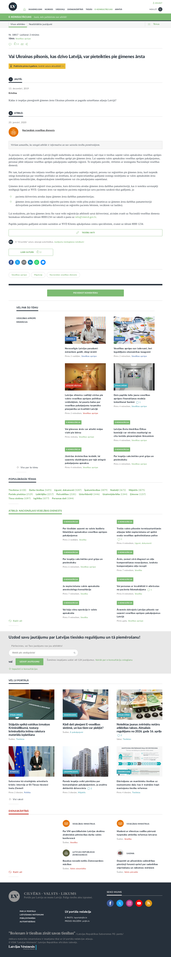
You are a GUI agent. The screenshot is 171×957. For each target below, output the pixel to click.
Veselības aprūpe (23, 39)
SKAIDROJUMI (35, 9)
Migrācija (38, 275)
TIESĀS (89, 9)
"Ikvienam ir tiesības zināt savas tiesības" (42, 933)
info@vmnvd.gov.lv (85, 217)
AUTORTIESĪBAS (27, 922)
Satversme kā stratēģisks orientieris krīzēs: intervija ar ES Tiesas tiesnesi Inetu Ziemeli (28, 784)
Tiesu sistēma (20, 498)
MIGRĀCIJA (22, 322)
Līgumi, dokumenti (67, 490)
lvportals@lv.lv (80, 918)
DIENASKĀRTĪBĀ (75, 9)
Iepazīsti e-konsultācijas (25, 669)
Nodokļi (118, 490)
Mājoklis (137, 490)
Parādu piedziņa (21, 494)
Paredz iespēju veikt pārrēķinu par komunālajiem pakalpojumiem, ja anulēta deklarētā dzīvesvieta (85, 784)
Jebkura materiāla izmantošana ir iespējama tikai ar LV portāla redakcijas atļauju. (51, 939)
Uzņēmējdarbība (115, 494)
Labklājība (45, 494)
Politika (27, 793)
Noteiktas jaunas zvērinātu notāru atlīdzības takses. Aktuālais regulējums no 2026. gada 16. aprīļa (139, 728)
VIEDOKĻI (60, 9)
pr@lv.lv (86, 921)
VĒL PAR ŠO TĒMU (27, 307)
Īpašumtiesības (96, 490)
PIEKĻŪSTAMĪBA (27, 918)
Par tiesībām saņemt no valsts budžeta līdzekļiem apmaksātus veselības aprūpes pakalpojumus (85, 532)
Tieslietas (17, 490)
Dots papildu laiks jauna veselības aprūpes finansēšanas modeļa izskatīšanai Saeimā (132, 398)
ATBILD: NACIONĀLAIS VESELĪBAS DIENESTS (35, 511)
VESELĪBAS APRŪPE (26, 318)
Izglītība (41, 498)
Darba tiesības (40, 490)
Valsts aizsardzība (78, 869)
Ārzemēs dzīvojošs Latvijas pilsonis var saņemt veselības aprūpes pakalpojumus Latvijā (138, 613)
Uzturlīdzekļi (89, 494)
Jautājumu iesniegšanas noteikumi (69, 242)
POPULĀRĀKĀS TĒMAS (22, 479)
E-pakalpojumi (76, 732)
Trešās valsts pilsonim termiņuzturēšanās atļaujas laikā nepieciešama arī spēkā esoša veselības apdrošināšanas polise (139, 532)
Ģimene (138, 494)
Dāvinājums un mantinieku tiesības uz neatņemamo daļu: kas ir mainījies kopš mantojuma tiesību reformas (138, 784)
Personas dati (63, 498)
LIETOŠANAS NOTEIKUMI (32, 915)
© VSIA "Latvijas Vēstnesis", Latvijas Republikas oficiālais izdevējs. (43, 942)
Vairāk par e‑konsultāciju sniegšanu (114, 660)
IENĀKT (158, 3)
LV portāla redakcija (78, 911)
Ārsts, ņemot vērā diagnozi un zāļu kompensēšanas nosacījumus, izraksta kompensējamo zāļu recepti (137, 562)
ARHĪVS (118, 9)
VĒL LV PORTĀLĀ (19, 680)
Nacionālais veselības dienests (38, 130)
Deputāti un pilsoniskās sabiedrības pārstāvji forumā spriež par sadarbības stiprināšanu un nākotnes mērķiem (137, 864)
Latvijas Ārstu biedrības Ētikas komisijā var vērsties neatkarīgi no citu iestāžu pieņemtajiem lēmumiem (134, 432)
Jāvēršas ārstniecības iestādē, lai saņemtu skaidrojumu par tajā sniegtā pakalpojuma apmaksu (85, 459)
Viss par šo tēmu (29, 467)
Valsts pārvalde (131, 872)
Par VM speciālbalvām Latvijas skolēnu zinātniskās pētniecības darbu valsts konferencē (84, 834)
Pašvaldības (66, 494)
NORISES (49, 9)
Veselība (82, 540)
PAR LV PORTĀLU (28, 911)
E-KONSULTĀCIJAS (103, 9)
